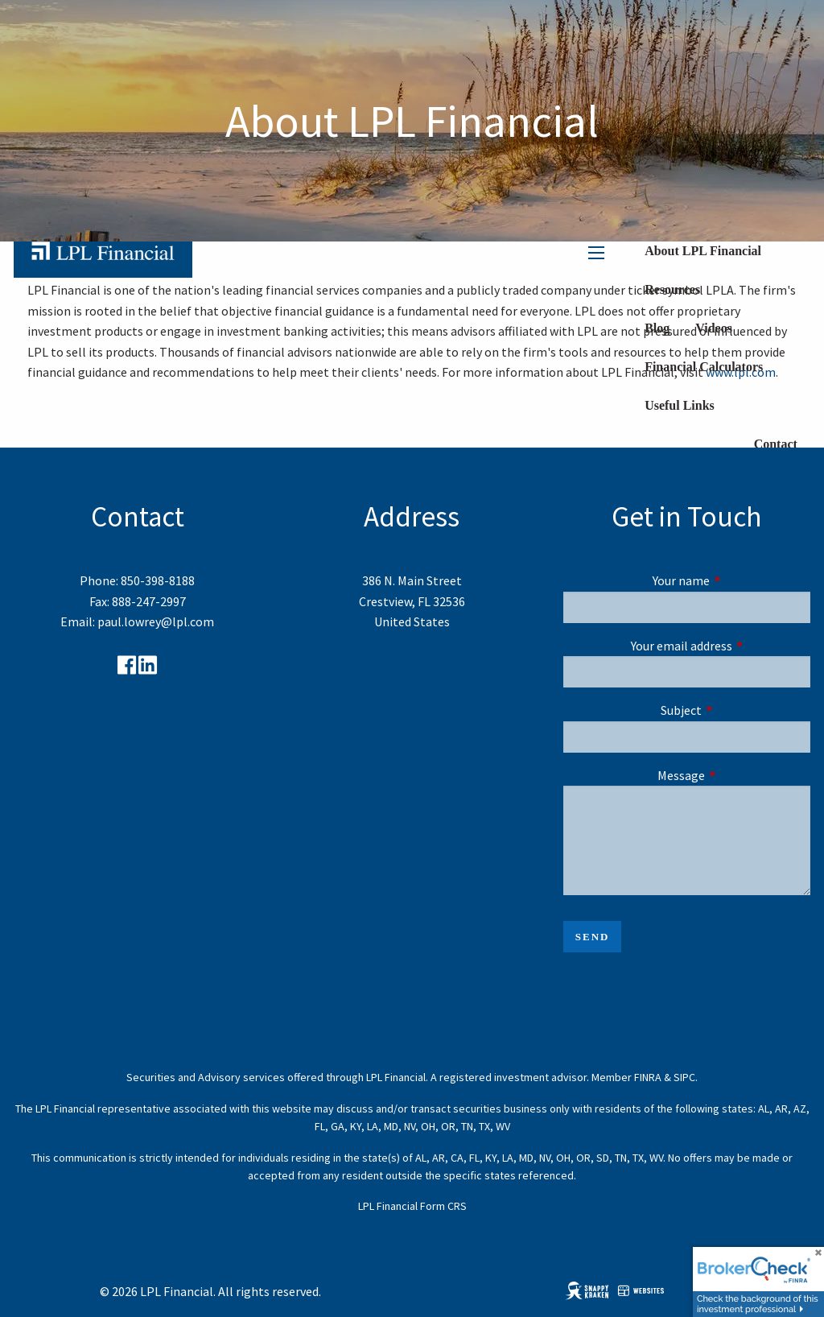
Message (733, 775)
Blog (657, 328)
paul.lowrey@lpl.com (155, 621)
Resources (672, 289)
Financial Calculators (704, 367)
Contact (775, 444)
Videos (713, 328)
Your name (731, 580)
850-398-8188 (158, 580)
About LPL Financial (703, 251)
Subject (735, 710)
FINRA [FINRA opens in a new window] (647, 1077)
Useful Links (680, 405)
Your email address (720, 646)
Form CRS (443, 1206)
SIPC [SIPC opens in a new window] (684, 1077)
